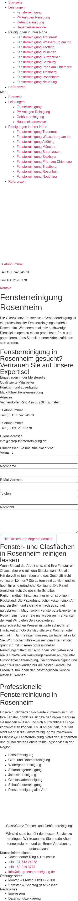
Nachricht (7, 507)
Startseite (15, 2)
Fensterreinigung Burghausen (39, 57)
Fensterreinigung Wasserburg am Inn (44, 42)
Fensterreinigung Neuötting (37, 82)
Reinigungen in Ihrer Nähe (27, 32)
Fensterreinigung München (36, 52)
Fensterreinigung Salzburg (36, 62)
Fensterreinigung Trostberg (37, 72)
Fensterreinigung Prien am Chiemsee (44, 67)
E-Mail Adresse (11, 480)
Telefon (5, 493)
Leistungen (16, 7)
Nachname (8, 466)
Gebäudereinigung (30, 22)
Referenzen (17, 87)
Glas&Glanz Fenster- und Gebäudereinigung (39, 826)
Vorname (6, 452)
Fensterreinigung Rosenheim (38, 77)
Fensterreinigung (29, 12)
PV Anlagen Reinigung (33, 17)
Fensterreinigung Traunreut (37, 37)
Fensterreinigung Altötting (35, 47)
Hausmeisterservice (31, 27)
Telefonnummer (11, 264)
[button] (39, 92)
